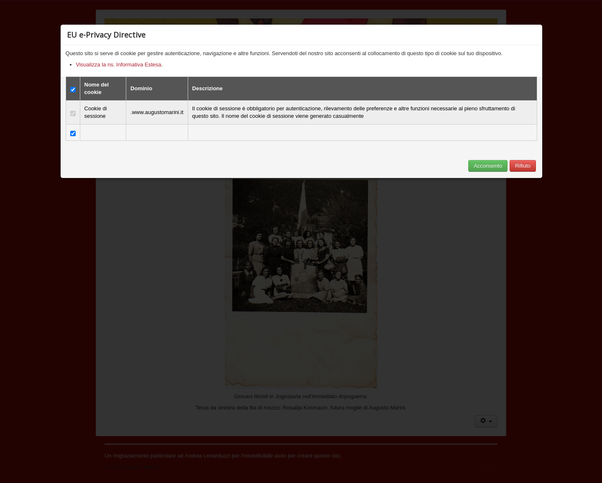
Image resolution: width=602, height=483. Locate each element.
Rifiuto (523, 166)
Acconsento (488, 166)
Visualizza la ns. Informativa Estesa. (119, 64)
